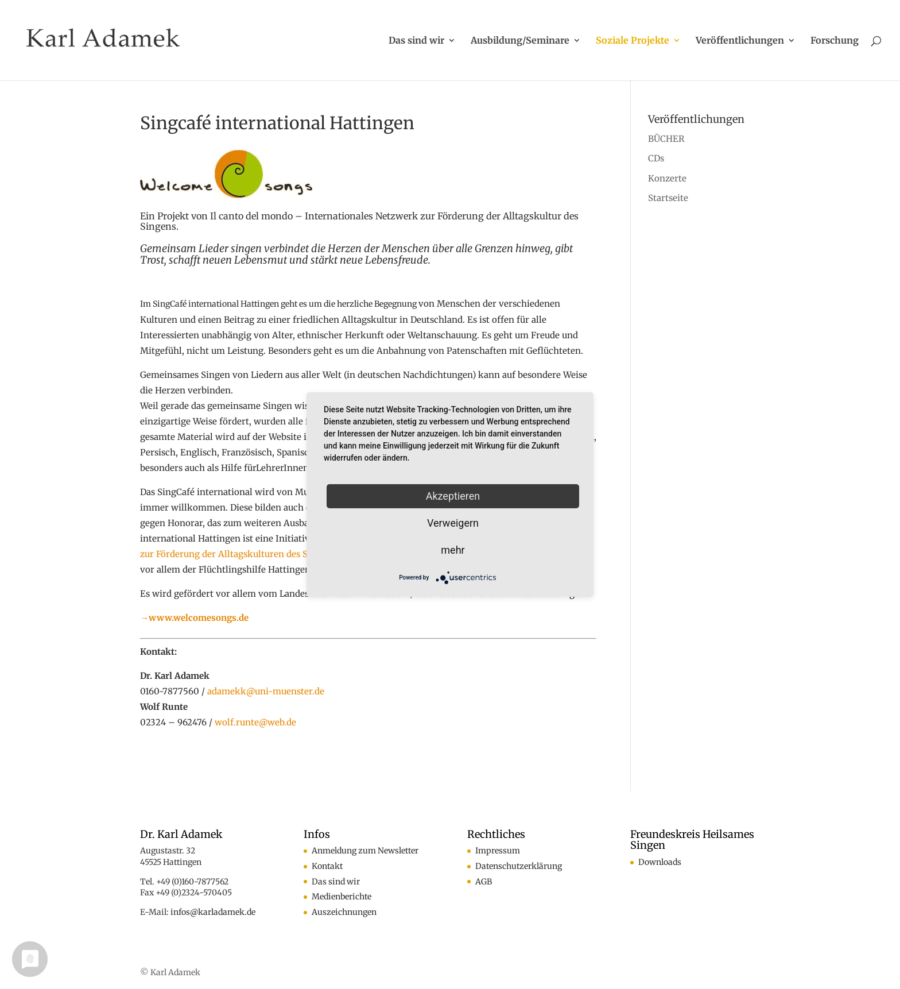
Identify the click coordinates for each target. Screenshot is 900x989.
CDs (656, 158)
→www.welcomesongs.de (194, 617)
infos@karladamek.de (212, 912)
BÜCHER (666, 138)
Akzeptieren (453, 496)
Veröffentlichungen (740, 41)
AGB (483, 881)
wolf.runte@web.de (255, 722)
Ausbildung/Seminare (520, 41)
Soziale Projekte (632, 41)
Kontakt (327, 866)
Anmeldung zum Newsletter (365, 850)
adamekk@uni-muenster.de (265, 691)
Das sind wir (416, 41)
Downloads (659, 862)
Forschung (834, 41)
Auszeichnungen (344, 912)
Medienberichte (341, 896)
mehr (452, 550)
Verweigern (453, 523)
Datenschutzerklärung (518, 866)
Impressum (497, 850)
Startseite (668, 197)
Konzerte (667, 178)
